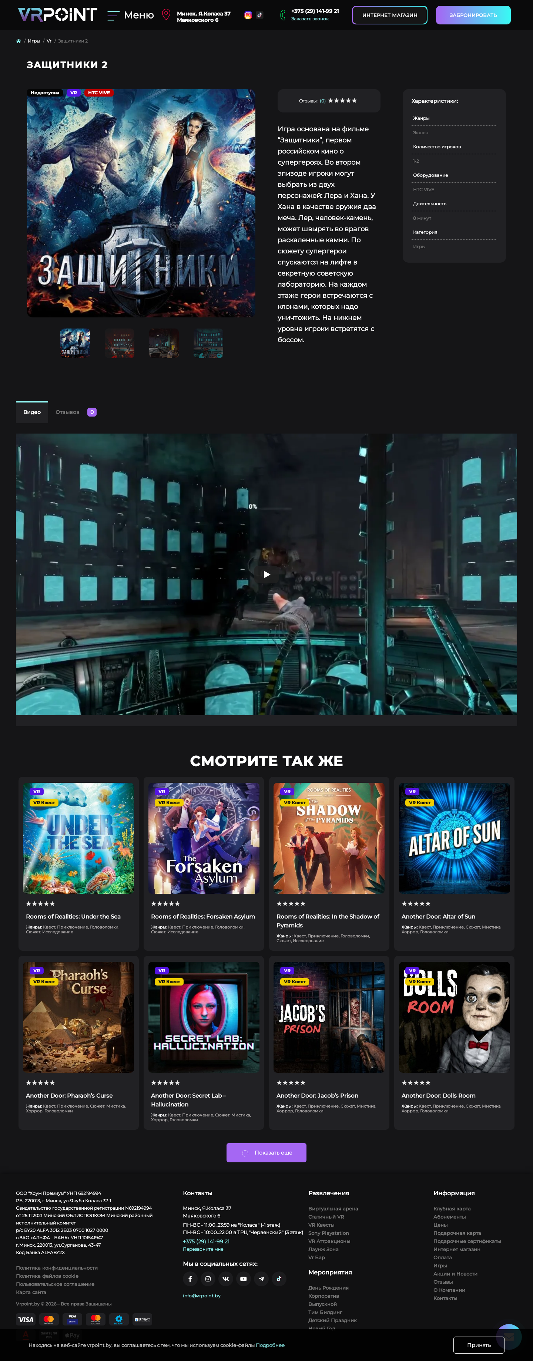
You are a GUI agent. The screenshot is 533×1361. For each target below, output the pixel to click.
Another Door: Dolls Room (439, 1095)
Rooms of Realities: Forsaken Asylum (203, 916)
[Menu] (129, 15)
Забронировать (473, 15)
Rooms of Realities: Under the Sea (73, 916)
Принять (479, 1345)
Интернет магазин (390, 15)
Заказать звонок (310, 18)
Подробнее (270, 1345)
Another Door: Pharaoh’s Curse (69, 1095)
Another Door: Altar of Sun (438, 916)
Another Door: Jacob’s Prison (317, 1095)
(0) (323, 101)
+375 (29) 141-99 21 (315, 11)
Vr (49, 41)
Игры (34, 41)
